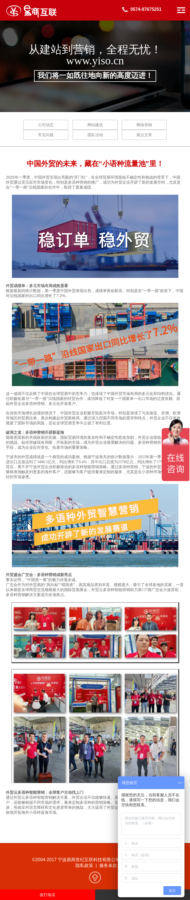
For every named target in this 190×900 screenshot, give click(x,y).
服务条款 (108, 865)
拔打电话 (47, 895)
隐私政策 (84, 865)
